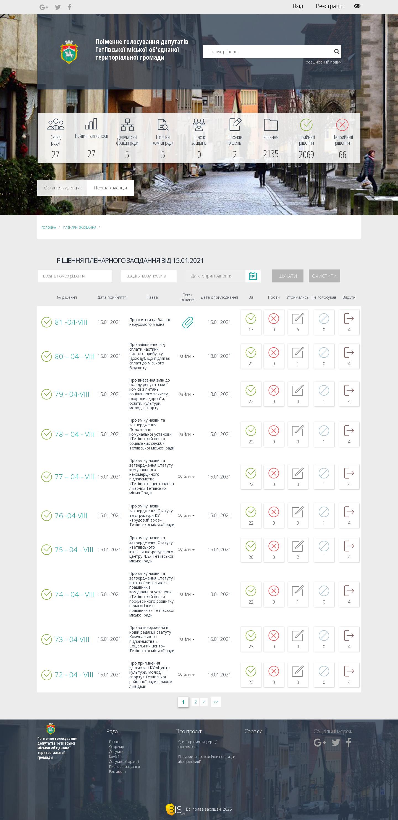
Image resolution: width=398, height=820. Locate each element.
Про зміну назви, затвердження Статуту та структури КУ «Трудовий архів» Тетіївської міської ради (151, 515)
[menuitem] (56, 138)
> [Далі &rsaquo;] (204, 702)
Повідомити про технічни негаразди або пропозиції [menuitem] (206, 759)
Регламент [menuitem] (117, 771)
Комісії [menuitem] (114, 756)
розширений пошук (323, 62)
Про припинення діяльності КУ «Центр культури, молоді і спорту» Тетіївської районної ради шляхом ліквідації (150, 675)
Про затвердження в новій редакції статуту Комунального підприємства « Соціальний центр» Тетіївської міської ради (151, 639)
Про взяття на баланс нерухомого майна (150, 322)
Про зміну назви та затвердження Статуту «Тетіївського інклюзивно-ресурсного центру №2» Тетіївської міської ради (151, 550)
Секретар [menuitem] (116, 746)
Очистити (324, 276)
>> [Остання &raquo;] (215, 702)
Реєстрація (330, 6)
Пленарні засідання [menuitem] (124, 766)
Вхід (298, 6)
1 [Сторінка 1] (183, 702)
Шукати (287, 276)
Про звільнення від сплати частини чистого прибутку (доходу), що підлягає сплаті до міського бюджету (149, 356)
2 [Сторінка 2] (195, 702)
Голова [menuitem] (114, 741)
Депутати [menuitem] (116, 751)
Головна (48, 227)
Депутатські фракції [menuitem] (124, 761)
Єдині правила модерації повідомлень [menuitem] (197, 744)
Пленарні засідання (79, 227)
